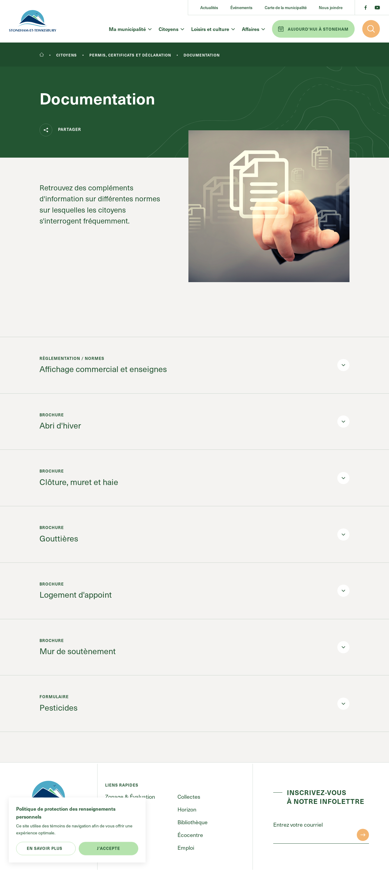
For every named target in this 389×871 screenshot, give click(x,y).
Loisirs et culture (212, 28)
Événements (241, 7)
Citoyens (171, 28)
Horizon (186, 809)
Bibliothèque (192, 822)
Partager (60, 130)
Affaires (253, 28)
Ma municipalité (130, 28)
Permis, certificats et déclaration (130, 55)
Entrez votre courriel (298, 824)
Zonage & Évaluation (130, 796)
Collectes (188, 796)
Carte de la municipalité (286, 7)
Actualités (209, 7)
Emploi (185, 847)
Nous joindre (331, 7)
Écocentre (190, 835)
